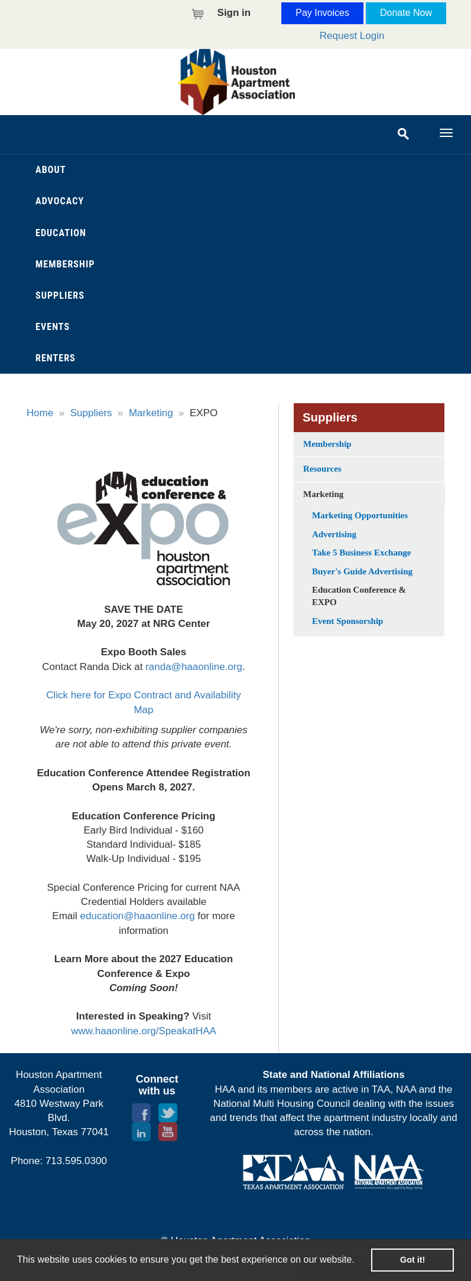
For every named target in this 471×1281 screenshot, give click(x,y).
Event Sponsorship (347, 621)
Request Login (352, 35)
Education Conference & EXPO (359, 596)
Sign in (234, 12)
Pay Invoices (322, 13)
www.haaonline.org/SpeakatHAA (143, 1031)
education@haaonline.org (137, 915)
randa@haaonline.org (193, 666)
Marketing (151, 413)
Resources (322, 468)
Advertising (334, 534)
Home (40, 413)
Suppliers (91, 413)
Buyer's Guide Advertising (362, 571)
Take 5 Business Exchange (361, 552)
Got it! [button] (412, 1259)
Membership (327, 444)
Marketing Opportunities (360, 515)
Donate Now (406, 13)
